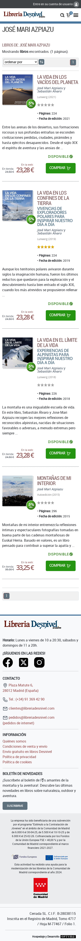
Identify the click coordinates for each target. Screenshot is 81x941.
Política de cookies (17, 762)
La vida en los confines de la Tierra (53, 198)
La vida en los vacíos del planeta (57, 79)
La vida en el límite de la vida (57, 342)
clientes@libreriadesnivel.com (28, 708)
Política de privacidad (19, 756)
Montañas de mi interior (54, 481)
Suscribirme (15, 806)
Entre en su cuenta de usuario (56, 4)
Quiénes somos (14, 741)
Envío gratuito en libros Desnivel (27, 751)
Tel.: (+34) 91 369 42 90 (23, 699)
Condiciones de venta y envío (25, 746)
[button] (62, 14)
